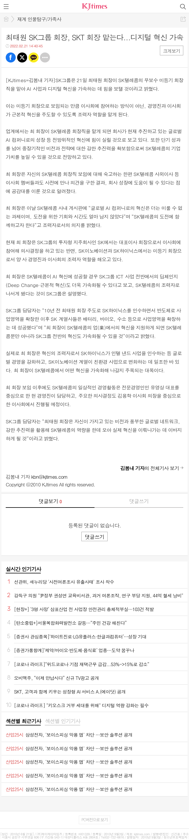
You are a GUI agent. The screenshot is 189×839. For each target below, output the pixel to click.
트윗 (22, 57)
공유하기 (183, 19)
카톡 (34, 57)
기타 (45, 57)
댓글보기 (50, 501)
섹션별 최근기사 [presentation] (23, 721)
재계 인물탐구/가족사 (39, 19)
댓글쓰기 (139, 501)
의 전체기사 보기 (149, 468)
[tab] (23, 721)
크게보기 (171, 51)
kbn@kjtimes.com (49, 476)
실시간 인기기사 (23, 569)
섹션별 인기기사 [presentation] (62, 721)
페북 (11, 57)
